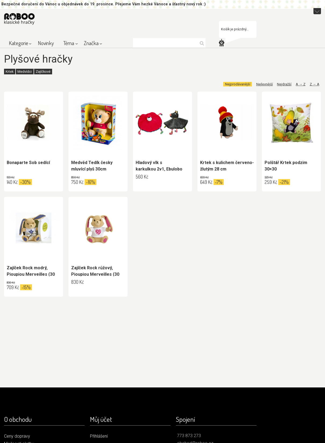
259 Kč (271, 182)
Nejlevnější (264, 84)
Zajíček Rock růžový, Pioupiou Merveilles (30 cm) (95, 274)
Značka (91, 42)
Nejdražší (284, 84)
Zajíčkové (43, 72)
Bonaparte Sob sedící (28, 162)
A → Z (300, 84)
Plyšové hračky (38, 59)
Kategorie (18, 42)
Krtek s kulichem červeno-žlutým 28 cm (227, 166)
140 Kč (12, 182)
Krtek (9, 72)
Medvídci (24, 72)
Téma (68, 42)
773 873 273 (189, 435)
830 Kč (77, 282)
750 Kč (77, 182)
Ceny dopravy (17, 436)
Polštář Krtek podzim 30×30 (286, 166)
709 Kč (13, 287)
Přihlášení (99, 436)
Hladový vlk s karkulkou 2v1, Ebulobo (159, 166)
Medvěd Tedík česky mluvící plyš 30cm (92, 166)
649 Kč (206, 182)
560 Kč (142, 177)
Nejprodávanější (237, 84)
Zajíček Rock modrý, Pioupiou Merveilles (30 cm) (31, 274)
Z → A (314, 84)
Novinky (46, 42)
